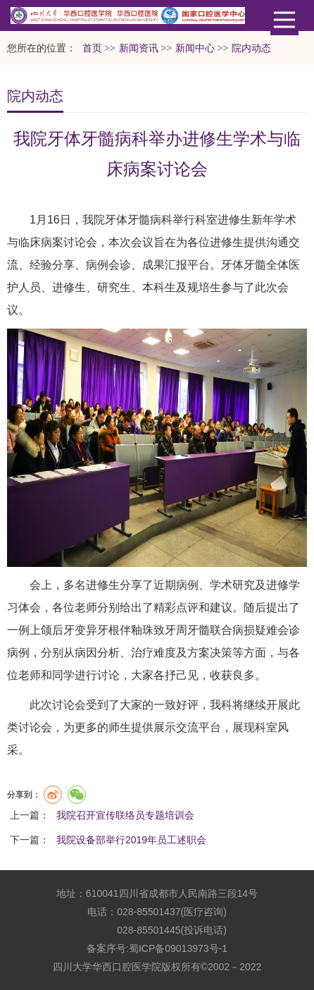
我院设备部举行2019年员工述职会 (131, 839)
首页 (92, 48)
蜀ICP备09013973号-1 (178, 948)
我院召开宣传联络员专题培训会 (125, 815)
